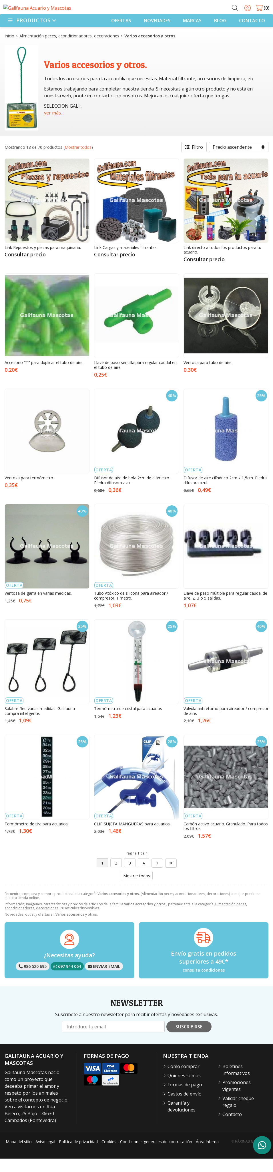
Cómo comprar (184, 1080)
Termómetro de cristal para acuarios (128, 722)
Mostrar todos (78, 160)
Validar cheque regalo (238, 1115)
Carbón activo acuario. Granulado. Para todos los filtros (226, 839)
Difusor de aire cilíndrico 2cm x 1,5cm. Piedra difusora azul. (225, 493)
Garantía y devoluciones (182, 1119)
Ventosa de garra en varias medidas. (38, 606)
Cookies (108, 1155)
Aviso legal (45, 1155)
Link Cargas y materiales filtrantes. (126, 260)
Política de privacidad (78, 1155)
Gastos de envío (185, 1107)
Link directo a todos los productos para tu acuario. (222, 263)
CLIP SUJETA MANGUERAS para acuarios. (132, 837)
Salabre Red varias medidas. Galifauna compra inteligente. (40, 724)
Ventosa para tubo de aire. (208, 376)
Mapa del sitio (19, 1155)
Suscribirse (189, 1040)
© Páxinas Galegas (249, 1155)
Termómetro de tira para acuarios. (37, 837)
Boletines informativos (236, 1083)
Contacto (232, 1128)
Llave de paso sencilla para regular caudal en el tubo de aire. (135, 378)
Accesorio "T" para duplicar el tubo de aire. (44, 376)
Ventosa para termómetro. (29, 491)
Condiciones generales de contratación (156, 1155)
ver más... (53, 126)
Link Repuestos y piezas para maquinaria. (43, 260)
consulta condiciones (204, 983)
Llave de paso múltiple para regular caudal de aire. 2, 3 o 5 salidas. (225, 609)
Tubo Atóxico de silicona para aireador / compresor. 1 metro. (131, 609)
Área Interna (207, 1155)
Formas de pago (185, 1098)
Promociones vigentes (236, 1099)
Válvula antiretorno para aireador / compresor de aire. (226, 724)
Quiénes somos (184, 1089)
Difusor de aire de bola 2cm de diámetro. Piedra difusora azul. (132, 493)
